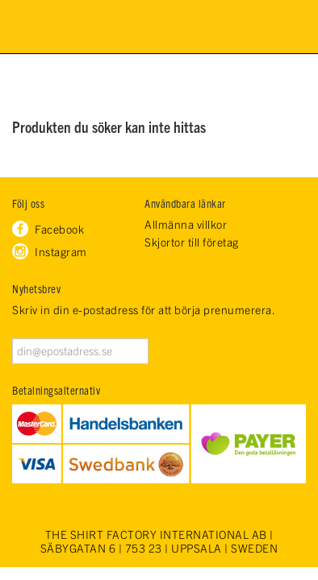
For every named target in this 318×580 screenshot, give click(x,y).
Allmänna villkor (185, 224)
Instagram (61, 251)
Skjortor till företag (191, 242)
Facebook (59, 229)
